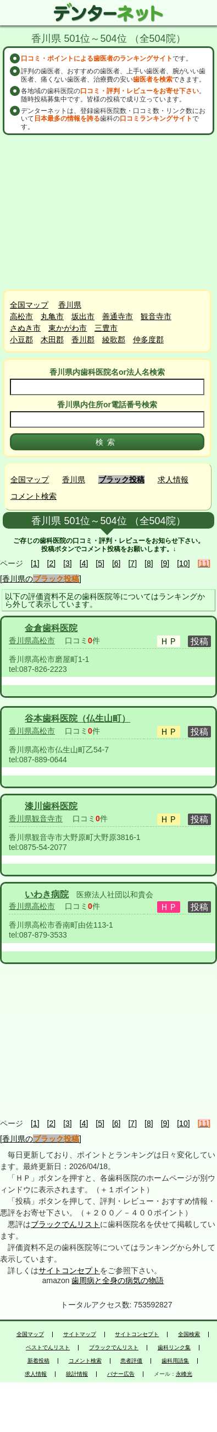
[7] (132, 563)
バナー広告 (121, 1374)
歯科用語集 (175, 1361)
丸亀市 (52, 316)
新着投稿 (38, 1361)
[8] (148, 563)
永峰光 (184, 1374)
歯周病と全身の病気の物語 (117, 1280)
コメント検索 (33, 496)
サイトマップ (79, 1334)
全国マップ (29, 304)
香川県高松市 (32, 640)
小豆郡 (21, 339)
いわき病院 (47, 894)
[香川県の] (40, 578)
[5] (100, 563)
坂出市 (82, 316)
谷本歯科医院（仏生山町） (77, 718)
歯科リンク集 (174, 1347)
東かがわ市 (67, 328)
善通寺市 (117, 316)
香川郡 (82, 339)
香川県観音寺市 (36, 818)
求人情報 (173, 479)
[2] (51, 563)
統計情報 (77, 1374)
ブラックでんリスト (65, 1224)
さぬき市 (25, 328)
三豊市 (106, 328)
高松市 (21, 316)
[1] (35, 563)
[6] (116, 563)
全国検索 (189, 1334)
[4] (84, 563)
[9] (165, 563)
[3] (67, 563)
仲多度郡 (148, 339)
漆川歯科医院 (51, 806)
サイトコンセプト (69, 1270)
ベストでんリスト (48, 1347)
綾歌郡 (113, 339)
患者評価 (131, 1361)
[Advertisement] (110, 212)
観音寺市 (156, 316)
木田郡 (52, 339)
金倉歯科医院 (51, 628)
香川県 (69, 304)
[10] (183, 563)
